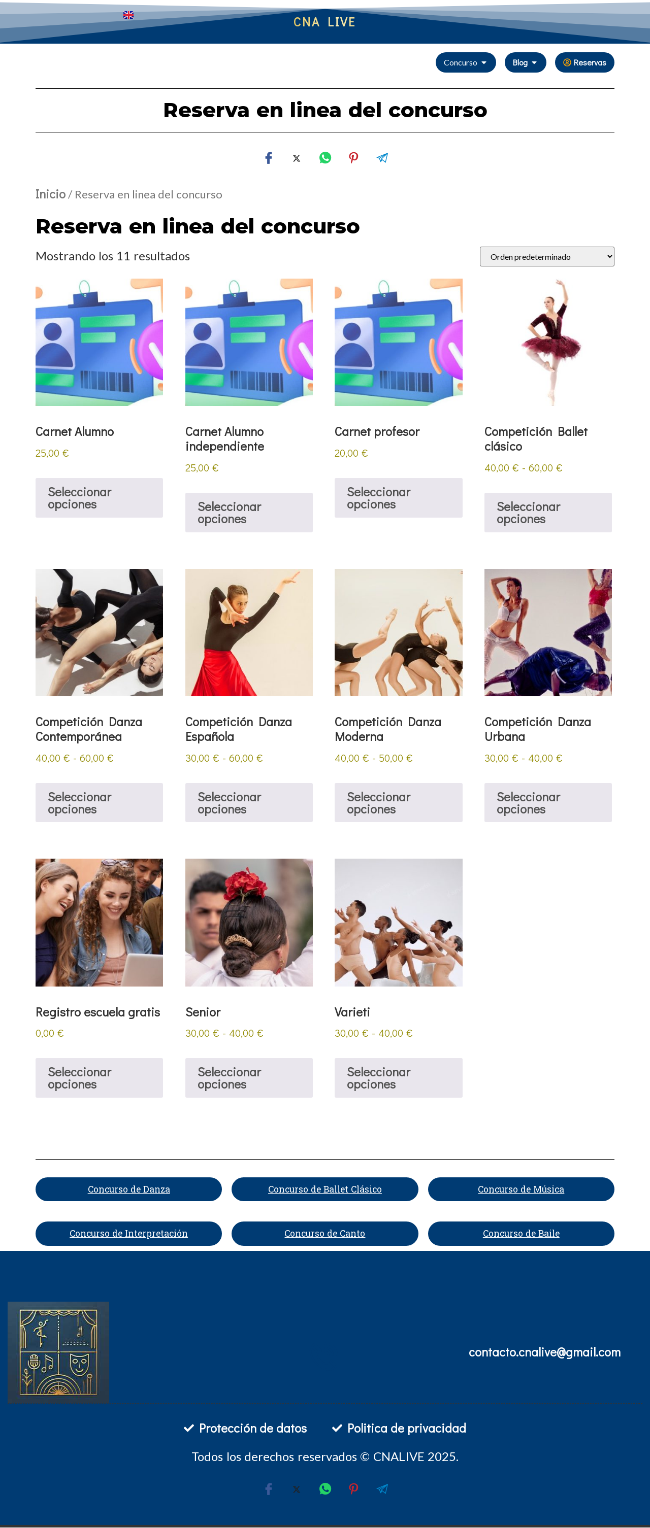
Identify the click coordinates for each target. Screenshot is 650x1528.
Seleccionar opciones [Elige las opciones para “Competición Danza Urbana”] (528, 803)
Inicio (51, 193)
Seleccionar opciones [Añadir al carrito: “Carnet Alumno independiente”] (229, 512)
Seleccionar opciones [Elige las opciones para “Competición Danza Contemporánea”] (79, 803)
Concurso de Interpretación (129, 1234)
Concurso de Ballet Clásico (325, 1189)
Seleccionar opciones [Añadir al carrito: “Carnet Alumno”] (79, 498)
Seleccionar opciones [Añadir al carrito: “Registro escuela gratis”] (79, 1078)
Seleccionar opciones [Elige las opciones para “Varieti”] (378, 1078)
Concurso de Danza (129, 1189)
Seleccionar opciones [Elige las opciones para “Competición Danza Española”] (229, 803)
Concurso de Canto (324, 1234)
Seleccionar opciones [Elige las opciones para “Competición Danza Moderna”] (378, 803)
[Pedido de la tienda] (547, 256)
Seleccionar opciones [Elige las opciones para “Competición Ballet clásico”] (528, 512)
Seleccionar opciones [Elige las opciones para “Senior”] (229, 1078)
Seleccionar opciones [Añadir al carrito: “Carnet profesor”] (378, 498)
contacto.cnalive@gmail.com (545, 1352)
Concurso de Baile (521, 1234)
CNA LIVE (325, 21)
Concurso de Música (521, 1189)
